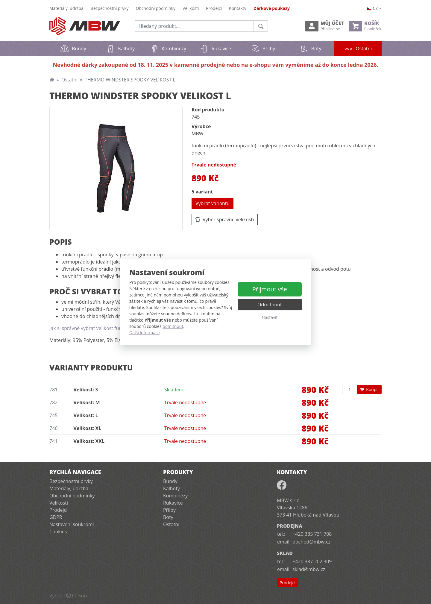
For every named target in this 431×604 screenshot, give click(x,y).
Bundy (73, 48)
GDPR (55, 517)
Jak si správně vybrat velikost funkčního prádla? (101, 328)
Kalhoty (120, 48)
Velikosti (191, 8)
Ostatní (363, 46)
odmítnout (173, 326)
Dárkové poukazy (272, 8)
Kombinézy (168, 48)
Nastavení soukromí (71, 524)
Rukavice (215, 48)
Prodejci (214, 8)
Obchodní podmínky (156, 8)
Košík (365, 25)
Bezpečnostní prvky (110, 8)
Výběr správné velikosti (224, 219)
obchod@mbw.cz (311, 541)
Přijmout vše (269, 289)
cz (372, 8)
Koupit (369, 389)
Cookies (58, 531)
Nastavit (269, 317)
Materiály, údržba (66, 8)
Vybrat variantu (212, 203)
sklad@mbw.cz (308, 569)
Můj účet (324, 25)
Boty (310, 48)
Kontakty (237, 8)
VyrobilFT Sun (68, 595)
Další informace (144, 332)
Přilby (263, 48)
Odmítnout (269, 304)
